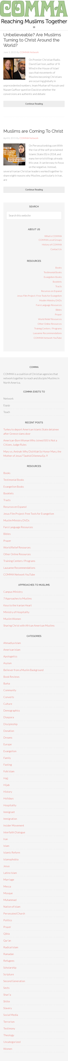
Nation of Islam (11, 906)
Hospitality (9, 805)
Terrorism (8, 1021)
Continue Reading (34, 104)
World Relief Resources (50, 319)
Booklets (57, 281)
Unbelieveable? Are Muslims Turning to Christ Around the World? (32, 40)
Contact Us (56, 249)
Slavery (7, 1008)
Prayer (58, 314)
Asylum (7, 663)
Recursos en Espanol (51, 291)
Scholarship (9, 967)
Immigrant (9, 812)
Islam (6, 845)
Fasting (7, 764)
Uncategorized (11, 1041)
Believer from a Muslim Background (23, 670)
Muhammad (9, 899)
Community (9, 690)
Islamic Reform (11, 852)
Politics (7, 920)
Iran (5, 839)
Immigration (10, 818)
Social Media (10, 1014)
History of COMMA (52, 244)
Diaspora (8, 717)
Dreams (7, 737)
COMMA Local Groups (50, 239)
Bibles (59, 309)
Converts (8, 697)
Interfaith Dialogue (14, 832)
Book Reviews (11, 676)
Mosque (8, 893)
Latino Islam (10, 872)
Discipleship (10, 724)
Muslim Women (12, 618)
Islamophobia (10, 859)
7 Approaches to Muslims (17, 598)
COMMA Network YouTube (48, 337)
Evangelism (9, 751)
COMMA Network (34, 12)
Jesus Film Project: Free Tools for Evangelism (39, 295)
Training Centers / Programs (48, 328)
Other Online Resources (50, 323)
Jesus (6, 866)
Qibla (6, 933)
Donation (8, 730)
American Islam (11, 649)
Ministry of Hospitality (16, 612)
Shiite (6, 1001)
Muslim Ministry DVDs (50, 300)
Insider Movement (13, 825)
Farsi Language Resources (49, 305)
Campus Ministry (13, 591)
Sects (6, 987)
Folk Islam (8, 771)
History (7, 791)
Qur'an (7, 940)
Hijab (6, 785)
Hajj (5, 778)
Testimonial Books (53, 272)
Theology (8, 1035)
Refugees (8, 960)
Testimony (9, 1028)
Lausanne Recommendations (47, 333)
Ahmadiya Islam (12, 642)
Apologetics (10, 656)
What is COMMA (53, 236)
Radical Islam (10, 947)
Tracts (58, 286)
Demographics (11, 710)
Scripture (8, 974)
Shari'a (7, 994)
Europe (7, 744)
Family (7, 757)
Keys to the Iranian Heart (17, 605)
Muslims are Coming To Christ (33, 131)
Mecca (7, 886)
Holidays (8, 798)
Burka (6, 683)
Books (58, 267)
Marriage (8, 879)
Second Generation (14, 981)
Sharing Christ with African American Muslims (29, 625)
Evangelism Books (53, 277)
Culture (7, 703)
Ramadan (8, 954)
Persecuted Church (14, 913)
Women (7, 1048)
